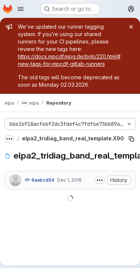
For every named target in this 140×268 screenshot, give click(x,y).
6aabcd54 (39, 180)
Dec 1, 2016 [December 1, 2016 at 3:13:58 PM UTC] (69, 180)
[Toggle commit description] (100, 180)
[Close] (131, 26)
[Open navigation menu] (21, 9)
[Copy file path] (131, 139)
